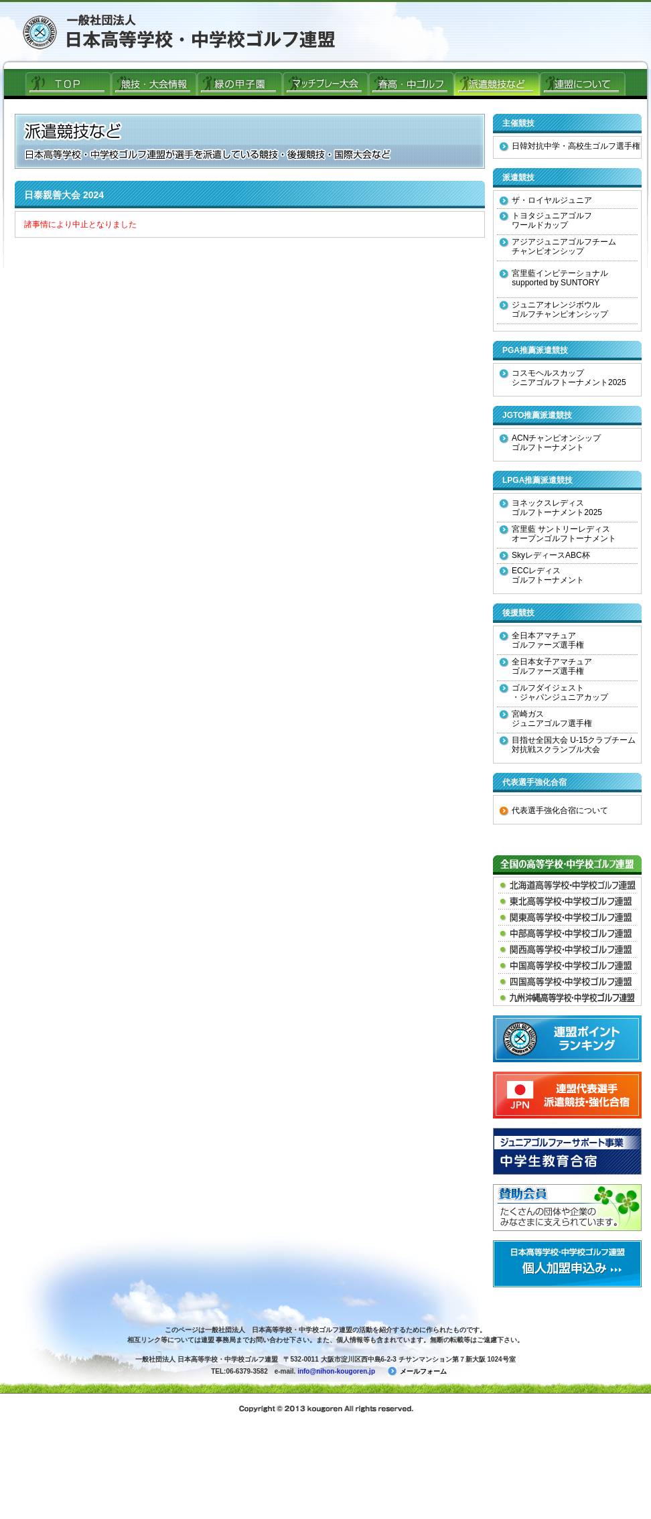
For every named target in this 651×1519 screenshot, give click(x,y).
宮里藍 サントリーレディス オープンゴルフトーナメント (558, 533)
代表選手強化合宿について (554, 810)
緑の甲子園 (240, 83)
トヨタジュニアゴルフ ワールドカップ (546, 220)
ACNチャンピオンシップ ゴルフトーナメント (550, 442)
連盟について (583, 83)
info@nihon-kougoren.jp (336, 1371)
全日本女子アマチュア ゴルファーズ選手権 (546, 666)
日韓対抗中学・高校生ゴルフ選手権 (570, 146)
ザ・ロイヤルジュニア (546, 200)
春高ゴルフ (411, 83)
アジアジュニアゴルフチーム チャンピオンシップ (558, 246)
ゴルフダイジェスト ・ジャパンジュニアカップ (554, 692)
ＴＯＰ (68, 83)
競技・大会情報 (154, 83)
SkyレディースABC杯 (545, 555)
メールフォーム (417, 1371)
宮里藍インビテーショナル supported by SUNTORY (554, 278)
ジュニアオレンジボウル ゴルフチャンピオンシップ (554, 309)
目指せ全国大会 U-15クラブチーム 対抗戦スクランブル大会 (568, 744)
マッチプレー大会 (325, 83)
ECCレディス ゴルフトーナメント (542, 575)
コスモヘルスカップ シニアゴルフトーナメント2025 (563, 377)
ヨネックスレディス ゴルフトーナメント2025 (551, 507)
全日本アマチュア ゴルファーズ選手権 (542, 640)
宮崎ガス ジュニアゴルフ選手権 (546, 718)
